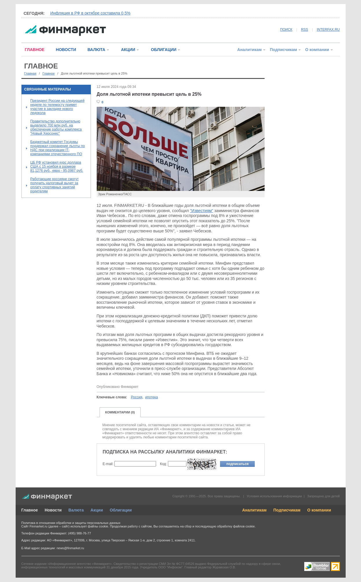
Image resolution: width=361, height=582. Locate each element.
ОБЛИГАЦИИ (163, 49)
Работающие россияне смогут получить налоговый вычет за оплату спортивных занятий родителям (54, 185)
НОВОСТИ (66, 49)
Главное (49, 73)
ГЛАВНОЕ (35, 49)
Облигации (121, 510)
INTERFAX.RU (328, 30)
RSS (304, 30)
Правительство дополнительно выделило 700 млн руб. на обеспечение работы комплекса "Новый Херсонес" (56, 127)
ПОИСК (286, 30)
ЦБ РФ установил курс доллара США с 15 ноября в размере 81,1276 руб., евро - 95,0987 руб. (56, 166)
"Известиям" (201, 210)
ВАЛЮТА (96, 49)
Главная (30, 73)
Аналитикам (249, 49)
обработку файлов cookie (236, 526)
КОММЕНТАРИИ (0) (120, 412)
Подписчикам (283, 49)
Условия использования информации (274, 496)
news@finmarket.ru (70, 548)
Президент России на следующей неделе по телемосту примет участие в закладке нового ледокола (57, 107)
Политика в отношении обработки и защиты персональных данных (70, 523)
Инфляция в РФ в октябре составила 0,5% (90, 13)
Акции (97, 510)
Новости (53, 510)
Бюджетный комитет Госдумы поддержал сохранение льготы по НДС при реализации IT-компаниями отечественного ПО (57, 148)
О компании (317, 49)
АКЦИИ (128, 49)
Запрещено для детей (323, 496)
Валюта (76, 510)
